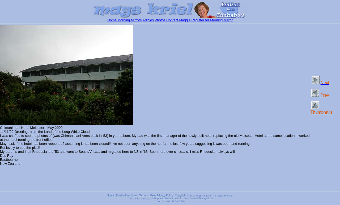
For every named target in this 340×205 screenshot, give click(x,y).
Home (112, 20)
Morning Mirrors (129, 20)
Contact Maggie (178, 20)
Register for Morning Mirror (211, 20)
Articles (148, 20)
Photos (160, 20)
